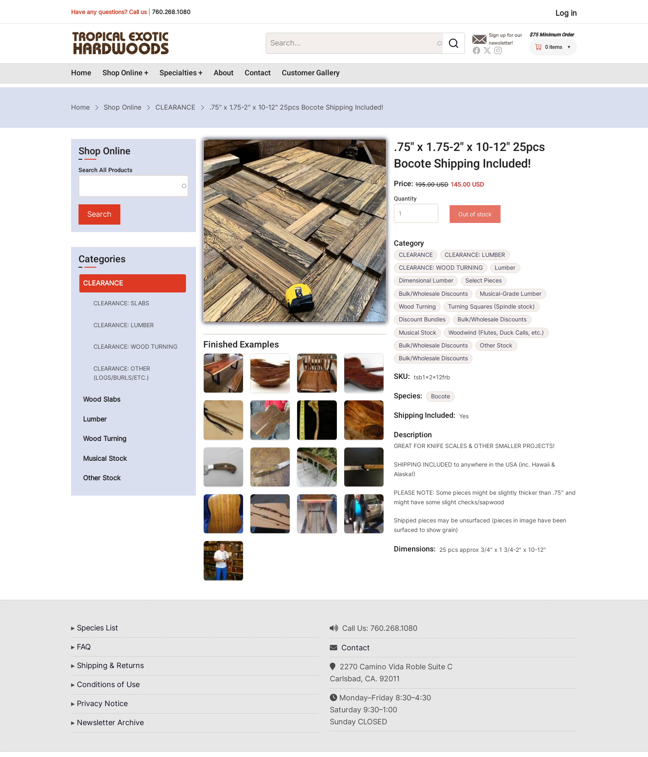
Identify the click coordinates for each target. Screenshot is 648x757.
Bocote (440, 396)
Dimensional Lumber (426, 280)
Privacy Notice (102, 703)
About (223, 73)
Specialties (178, 73)
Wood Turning (417, 306)
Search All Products (105, 170)
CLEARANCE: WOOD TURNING (441, 267)
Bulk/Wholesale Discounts (433, 293)
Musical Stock (417, 332)
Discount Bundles (422, 319)
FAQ (84, 646)
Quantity (405, 198)
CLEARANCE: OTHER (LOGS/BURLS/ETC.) (121, 373)
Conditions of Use (108, 684)
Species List (97, 627)
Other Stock (496, 345)
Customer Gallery (311, 73)
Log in (566, 13)
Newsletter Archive (110, 722)
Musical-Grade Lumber (510, 293)
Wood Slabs (101, 399)
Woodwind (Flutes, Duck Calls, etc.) (496, 332)
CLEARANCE (175, 107)
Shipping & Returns (110, 665)
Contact (258, 73)
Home (81, 73)
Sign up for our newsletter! (505, 39)
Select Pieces (483, 280)
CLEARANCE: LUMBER (475, 255)
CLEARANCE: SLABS (121, 303)
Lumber (505, 267)
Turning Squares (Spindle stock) (491, 306)
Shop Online (122, 73)
